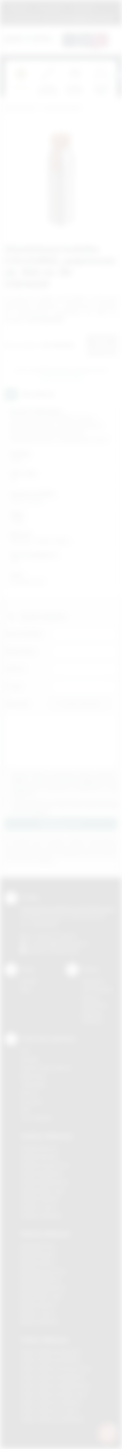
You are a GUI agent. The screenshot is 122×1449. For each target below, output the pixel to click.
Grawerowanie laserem (46, 1067)
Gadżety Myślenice (41, 1173)
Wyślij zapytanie (62, 377)
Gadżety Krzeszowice (44, 1165)
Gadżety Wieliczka (40, 1215)
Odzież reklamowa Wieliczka (52, 1419)
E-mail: (13, 686)
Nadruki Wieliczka (39, 1321)
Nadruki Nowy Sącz (41, 1296)
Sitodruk (29, 1059)
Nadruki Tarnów (37, 1313)
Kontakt (28, 981)
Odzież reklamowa (44, 1339)
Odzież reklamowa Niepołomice (55, 1385)
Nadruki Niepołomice (43, 1288)
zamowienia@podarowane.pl (83, 17)
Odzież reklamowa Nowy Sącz (54, 1394)
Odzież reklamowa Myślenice (52, 1377)
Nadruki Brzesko (38, 1254)
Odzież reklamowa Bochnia (50, 1360)
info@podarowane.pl (65, 943)
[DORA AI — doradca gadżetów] (107, 1433)
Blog (25, 989)
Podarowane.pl (21, 108)
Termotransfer (36, 1118)
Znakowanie (83, 7)
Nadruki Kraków (37, 1263)
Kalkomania (33, 1076)
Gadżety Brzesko (39, 1156)
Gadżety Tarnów (38, 1207)
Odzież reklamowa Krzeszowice (56, 1368)
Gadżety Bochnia (39, 1148)
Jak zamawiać (50, 7)
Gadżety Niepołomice (44, 1182)
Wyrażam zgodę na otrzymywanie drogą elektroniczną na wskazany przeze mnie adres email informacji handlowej (64, 806)
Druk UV (29, 1093)
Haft (25, 1109)
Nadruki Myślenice (40, 1279)
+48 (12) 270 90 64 (55, 936)
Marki (108, 7)
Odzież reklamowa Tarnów (50, 1411)
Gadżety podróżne (61, 108)
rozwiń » (40, 811)
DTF (25, 1050)
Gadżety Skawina (39, 1198)
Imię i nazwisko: (23, 633)
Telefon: (15, 668)
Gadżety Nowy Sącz (42, 1190)
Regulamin (19, 7)
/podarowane (64, 951)
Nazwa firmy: (20, 651)
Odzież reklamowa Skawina (50, 1402)
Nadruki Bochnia (38, 1246)
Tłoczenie (31, 1101)
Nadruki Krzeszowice (43, 1271)
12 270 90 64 (26, 17)
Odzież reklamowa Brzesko (50, 1352)
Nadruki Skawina (38, 1304)
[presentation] (117, 75)
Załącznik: (17, 704)
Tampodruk (33, 1084)
